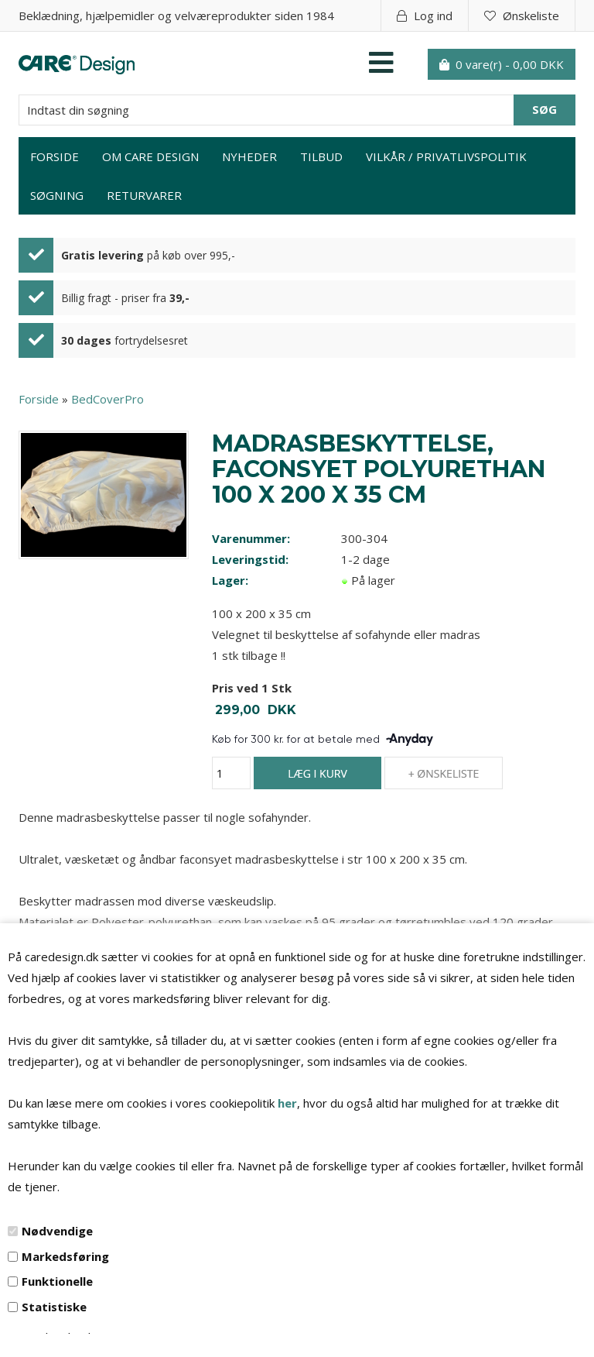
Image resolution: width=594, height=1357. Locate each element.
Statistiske (54, 1306)
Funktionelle (57, 1281)
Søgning (57, 195)
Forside (54, 156)
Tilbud (321, 156)
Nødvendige (57, 1230)
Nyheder (249, 156)
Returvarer (144, 195)
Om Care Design (150, 156)
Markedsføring (65, 1256)
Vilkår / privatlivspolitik (446, 156)
